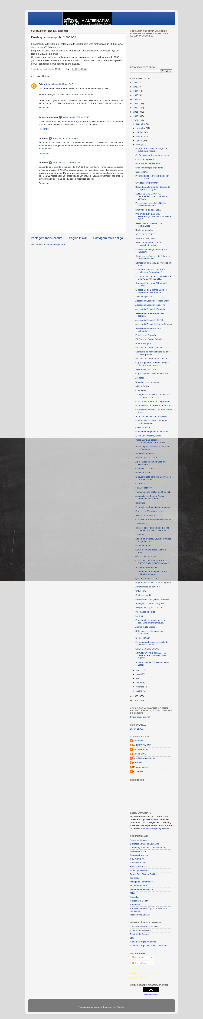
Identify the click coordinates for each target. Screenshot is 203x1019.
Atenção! (139, 378)
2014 (136, 99)
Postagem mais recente (46, 238)
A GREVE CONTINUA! (146, 369)
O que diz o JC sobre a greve (149, 511)
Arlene (42, 84)
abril (138, 678)
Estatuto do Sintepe (139, 934)
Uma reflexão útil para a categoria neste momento (151, 421)
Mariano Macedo (141, 767)
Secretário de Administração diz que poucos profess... (152, 353)
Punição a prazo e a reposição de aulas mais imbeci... (151, 149)
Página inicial (78, 238)
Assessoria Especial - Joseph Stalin (152, 301)
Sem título (140, 503)
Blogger (120, 1007)
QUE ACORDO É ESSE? (147, 578)
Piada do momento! (144, 453)
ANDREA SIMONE (142, 745)
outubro (140, 132)
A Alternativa (139, 740)
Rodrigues (138, 771)
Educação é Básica (139, 866)
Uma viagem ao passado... (148, 210)
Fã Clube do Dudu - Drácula (148, 339)
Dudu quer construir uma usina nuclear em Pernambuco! (150, 270)
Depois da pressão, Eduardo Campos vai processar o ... (153, 540)
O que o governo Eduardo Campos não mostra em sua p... (152, 364)
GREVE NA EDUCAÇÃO (147, 649)
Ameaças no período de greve (149, 603)
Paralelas (134, 897)
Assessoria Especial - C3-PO (149, 320)
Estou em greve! (143, 545)
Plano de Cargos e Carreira (143, 942)
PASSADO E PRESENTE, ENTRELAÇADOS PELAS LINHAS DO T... (153, 216)
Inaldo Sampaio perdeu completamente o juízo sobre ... (151, 441)
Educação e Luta (138, 862)
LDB (132, 938)
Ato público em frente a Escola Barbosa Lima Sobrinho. (149, 497)
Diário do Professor (139, 855)
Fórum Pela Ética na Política (143, 874)
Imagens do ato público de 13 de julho (153, 492)
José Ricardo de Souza (144, 758)
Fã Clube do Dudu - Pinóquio (149, 347)
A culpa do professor (145, 515)
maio (138, 674)
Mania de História (138, 885)
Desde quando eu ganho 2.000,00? (152, 599)
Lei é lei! (139, 616)
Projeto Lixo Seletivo (140, 901)
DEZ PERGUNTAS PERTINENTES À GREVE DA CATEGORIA (153, 277)
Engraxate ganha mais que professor (152, 507)
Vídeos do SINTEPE (145, 238)
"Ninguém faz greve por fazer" (149, 607)
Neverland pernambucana (147, 382)
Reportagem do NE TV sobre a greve (153, 582)
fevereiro (140, 687)
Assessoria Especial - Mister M (150, 305)
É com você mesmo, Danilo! (148, 436)
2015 (136, 95)
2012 (136, 108)
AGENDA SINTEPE (144, 234)
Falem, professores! (139, 870)
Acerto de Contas (138, 840)
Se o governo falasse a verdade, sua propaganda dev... (152, 395)
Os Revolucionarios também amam (152, 155)
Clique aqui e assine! (140, 717)
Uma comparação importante (149, 168)
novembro (141, 128)
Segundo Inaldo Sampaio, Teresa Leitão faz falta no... (151, 572)
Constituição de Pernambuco (143, 926)
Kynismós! (138, 762)
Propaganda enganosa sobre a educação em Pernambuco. (150, 621)
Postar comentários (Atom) (52, 244)
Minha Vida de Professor (142, 889)
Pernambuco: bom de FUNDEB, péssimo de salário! (150, 204)
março (139, 682)
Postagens (138, 957)
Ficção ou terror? (143, 488)
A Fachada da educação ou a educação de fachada (149, 243)
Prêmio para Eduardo (145, 335)
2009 (136, 120)
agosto (139, 140)
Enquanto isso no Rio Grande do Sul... (153, 405)
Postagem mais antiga (108, 238)
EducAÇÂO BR (137, 859)
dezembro (141, 124)
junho (139, 670)
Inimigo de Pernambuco (141, 882)
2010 (136, 116)
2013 (136, 103)
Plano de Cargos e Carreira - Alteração (148, 945)
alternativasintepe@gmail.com (155, 828)
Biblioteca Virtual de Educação (144, 844)
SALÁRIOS (140, 591)
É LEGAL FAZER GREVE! (147, 163)
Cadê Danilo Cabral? (145, 468)
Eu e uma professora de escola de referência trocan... (151, 643)
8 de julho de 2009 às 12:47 (59, 84)
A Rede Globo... (143, 386)
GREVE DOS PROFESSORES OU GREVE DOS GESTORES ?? (152, 529)
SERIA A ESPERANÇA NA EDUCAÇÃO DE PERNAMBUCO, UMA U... (152, 196)
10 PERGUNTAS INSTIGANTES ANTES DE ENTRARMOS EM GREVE (151, 655)
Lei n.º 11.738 (136, 729)
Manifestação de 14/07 (146, 457)
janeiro (139, 691)
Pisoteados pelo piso (145, 612)
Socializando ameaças (146, 567)
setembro (140, 136)
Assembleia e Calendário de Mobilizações (148, 224)
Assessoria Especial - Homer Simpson (153, 324)
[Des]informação (143, 427)
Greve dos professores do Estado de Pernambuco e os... (152, 257)
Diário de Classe (138, 851)
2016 (136, 91)
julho (138, 145)
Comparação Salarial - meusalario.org (148, 847)
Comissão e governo (145, 159)
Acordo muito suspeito (146, 627)
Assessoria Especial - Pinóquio (150, 309)
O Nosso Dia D (142, 638)
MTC (132, 893)
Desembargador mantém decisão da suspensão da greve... (152, 188)
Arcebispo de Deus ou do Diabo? (151, 416)
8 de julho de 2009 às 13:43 (76, 117)
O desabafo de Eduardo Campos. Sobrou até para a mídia (151, 291)
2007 (136, 700)
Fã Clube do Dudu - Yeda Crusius (151, 358)
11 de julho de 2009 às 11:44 (66, 162)
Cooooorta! (140, 483)
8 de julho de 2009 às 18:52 (66, 138)
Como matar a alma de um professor (152, 401)
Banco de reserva (143, 472)
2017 (136, 87)
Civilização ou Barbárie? (147, 183)
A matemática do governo (147, 587)
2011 (136, 112)
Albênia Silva (139, 754)
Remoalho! (135, 904)
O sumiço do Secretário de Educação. (153, 519)
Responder (44, 107)
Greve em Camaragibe (146, 556)
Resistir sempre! (143, 343)
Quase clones (142, 172)
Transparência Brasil (140, 915)
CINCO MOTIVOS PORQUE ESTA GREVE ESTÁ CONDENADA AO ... (153, 562)
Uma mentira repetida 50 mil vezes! (152, 431)
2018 (136, 82)
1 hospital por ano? (144, 296)
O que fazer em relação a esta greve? (153, 373)
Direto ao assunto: (144, 230)
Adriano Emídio (140, 749)
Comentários (139, 963)
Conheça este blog (144, 595)
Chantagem (141, 390)
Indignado (134, 878)
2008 (136, 696)
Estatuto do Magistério (140, 930)
